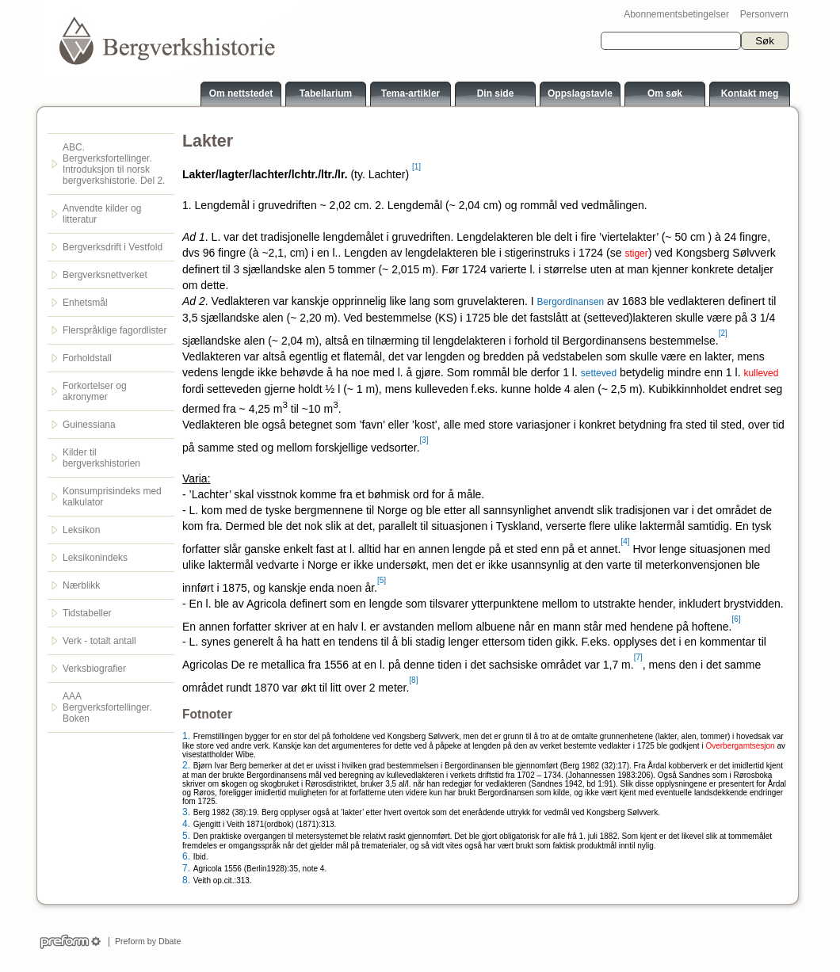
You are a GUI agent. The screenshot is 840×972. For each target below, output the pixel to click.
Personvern (764, 14)
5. (186, 835)
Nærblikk (81, 585)
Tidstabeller (87, 613)
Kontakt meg (750, 93)
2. (186, 765)
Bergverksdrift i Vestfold (112, 247)
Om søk (664, 93)
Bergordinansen (571, 301)
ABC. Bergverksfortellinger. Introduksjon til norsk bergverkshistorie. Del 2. (114, 164)
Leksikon (81, 530)
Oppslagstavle (580, 93)
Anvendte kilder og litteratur (102, 214)
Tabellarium (326, 93)
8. (186, 880)
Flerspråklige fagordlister (114, 330)
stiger (635, 253)
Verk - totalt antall (99, 640)
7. (186, 868)
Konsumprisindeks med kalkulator (112, 497)
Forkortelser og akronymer (95, 391)
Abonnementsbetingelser (676, 14)
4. (186, 823)
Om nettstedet (241, 93)
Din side (495, 93)
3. (186, 812)
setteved (599, 373)
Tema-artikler (410, 93)
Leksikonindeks (95, 557)
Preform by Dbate (145, 941)
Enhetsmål (85, 302)
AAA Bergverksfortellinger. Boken (107, 707)
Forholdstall (87, 358)
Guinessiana (89, 424)
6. (186, 856)
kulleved (760, 373)
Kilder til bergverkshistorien (101, 458)
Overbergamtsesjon (739, 745)
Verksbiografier (94, 668)
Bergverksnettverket (105, 274)
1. (186, 735)
